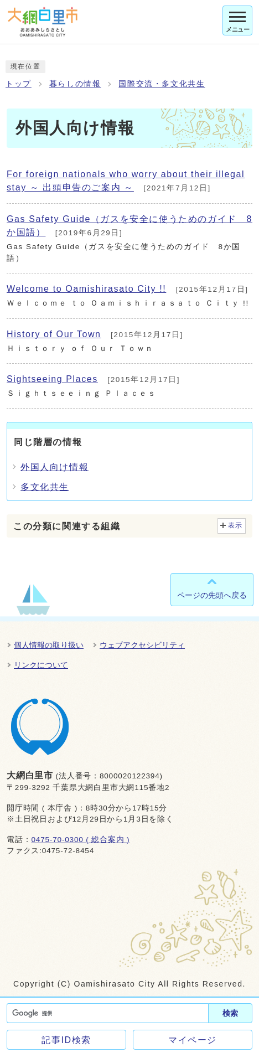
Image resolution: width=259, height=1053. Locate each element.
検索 (230, 1013)
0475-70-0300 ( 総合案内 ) (80, 839)
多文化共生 (44, 487)
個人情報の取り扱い (49, 645)
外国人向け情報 (54, 467)
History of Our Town (54, 334)
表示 (235, 525)
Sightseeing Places (52, 379)
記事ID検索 (66, 1040)
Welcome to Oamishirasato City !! (86, 288)
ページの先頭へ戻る (212, 595)
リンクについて (41, 664)
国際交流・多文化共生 (161, 84)
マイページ (192, 1040)
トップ (19, 84)
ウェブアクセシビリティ (142, 645)
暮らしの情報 (75, 84)
